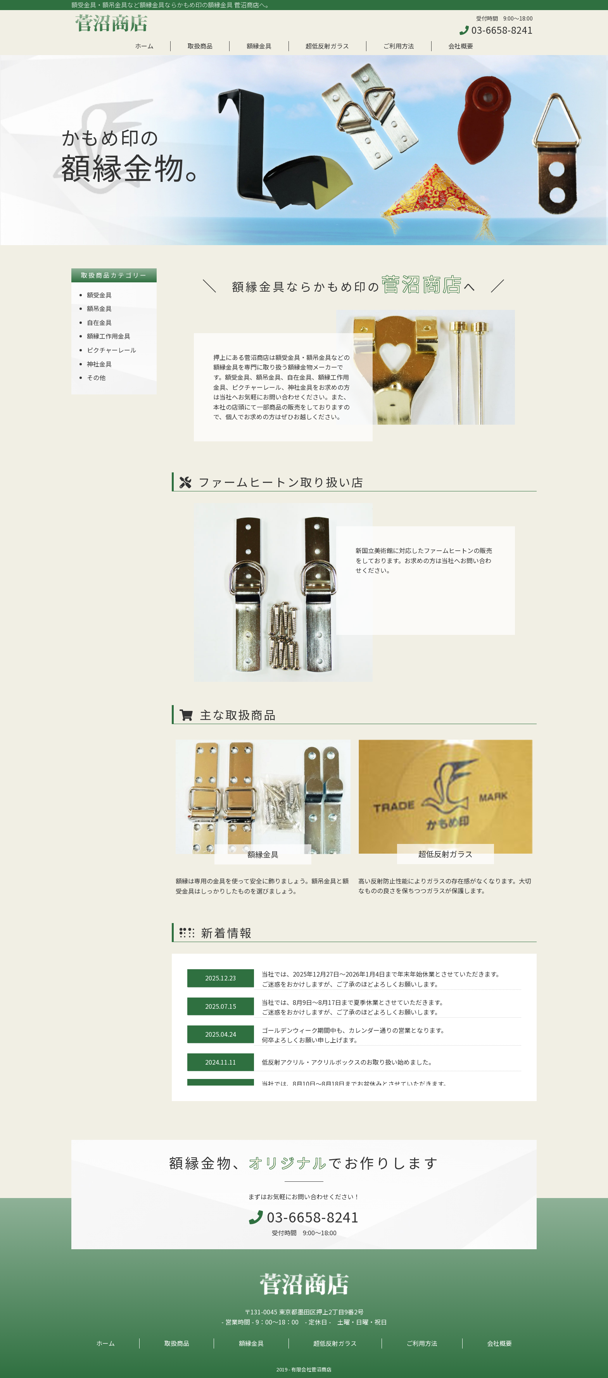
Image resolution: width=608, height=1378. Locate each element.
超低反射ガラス (327, 45)
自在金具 (99, 322)
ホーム (144, 45)
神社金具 (99, 363)
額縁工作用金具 (108, 336)
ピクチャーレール (111, 349)
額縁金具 (259, 45)
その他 (96, 377)
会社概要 (460, 45)
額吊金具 (99, 308)
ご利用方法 (398, 45)
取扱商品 (200, 45)
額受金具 (99, 294)
